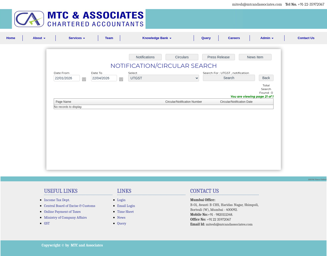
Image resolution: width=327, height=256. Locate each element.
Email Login (126, 206)
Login (121, 200)
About (39, 38)
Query (206, 38)
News (121, 217)
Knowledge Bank (156, 38)
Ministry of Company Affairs (65, 217)
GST (47, 223)
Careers (234, 38)
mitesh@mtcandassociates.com (229, 224)
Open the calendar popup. (85, 80)
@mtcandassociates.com (262, 4)
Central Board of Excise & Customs (69, 206)
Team (109, 38)
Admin (267, 38)
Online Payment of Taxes (62, 211)
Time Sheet (125, 211)
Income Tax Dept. (57, 200)
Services (77, 38)
